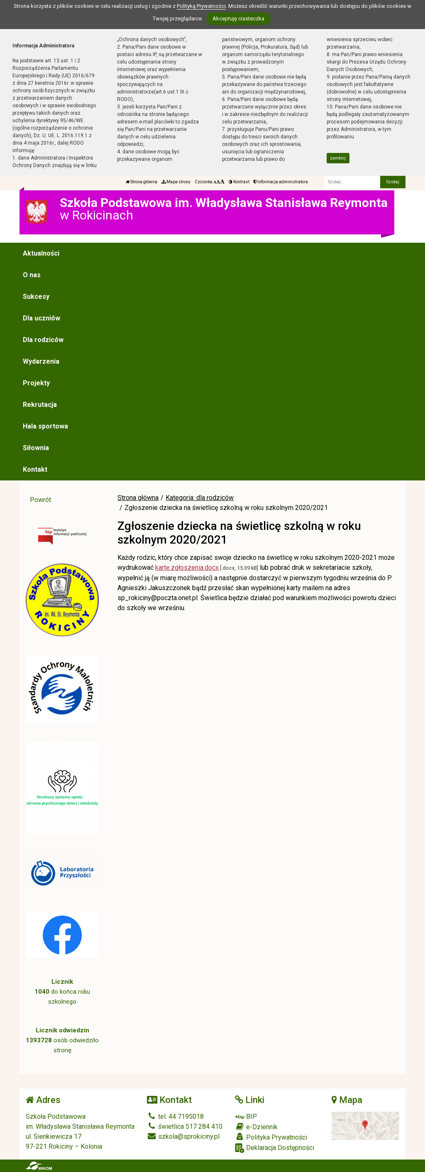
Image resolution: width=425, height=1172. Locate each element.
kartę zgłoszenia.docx (187, 567)
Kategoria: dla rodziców (200, 498)
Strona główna (141, 182)
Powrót (40, 500)
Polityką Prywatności (201, 6)
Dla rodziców (43, 340)
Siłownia (36, 448)
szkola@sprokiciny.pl (183, 1136)
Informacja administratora (281, 182)
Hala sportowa (45, 426)
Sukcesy (36, 296)
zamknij (338, 158)
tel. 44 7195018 (175, 1116)
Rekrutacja (40, 405)
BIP (246, 1116)
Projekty (36, 383)
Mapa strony (176, 182)
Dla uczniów (41, 318)
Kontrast (239, 182)
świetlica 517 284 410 (184, 1126)
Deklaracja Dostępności (274, 1148)
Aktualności (41, 253)
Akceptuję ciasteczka (238, 18)
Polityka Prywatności (271, 1137)
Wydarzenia (41, 361)
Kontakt (35, 469)
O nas (32, 275)
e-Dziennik (256, 1127)
